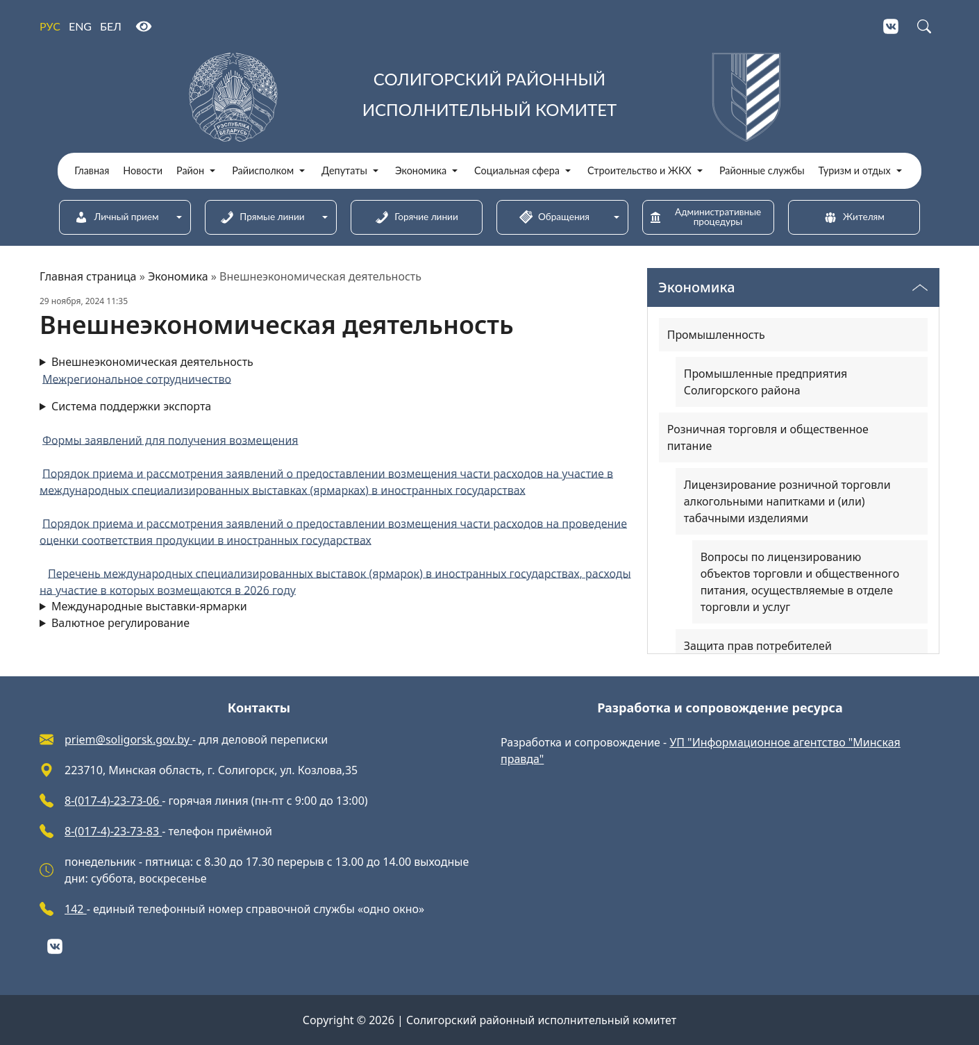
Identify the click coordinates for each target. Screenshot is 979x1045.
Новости (142, 171)
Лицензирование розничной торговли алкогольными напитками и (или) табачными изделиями (787, 501)
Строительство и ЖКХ (639, 171)
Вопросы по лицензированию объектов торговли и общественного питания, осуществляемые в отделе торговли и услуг (800, 582)
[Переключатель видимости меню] (920, 287)
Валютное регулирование (120, 622)
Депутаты (344, 171)
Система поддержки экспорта (335, 498)
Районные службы (762, 171)
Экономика (420, 171)
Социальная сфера (517, 171)
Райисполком (263, 171)
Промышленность (716, 334)
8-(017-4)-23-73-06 (113, 800)
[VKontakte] (891, 26)
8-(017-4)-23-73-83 (113, 831)
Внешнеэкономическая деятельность (152, 361)
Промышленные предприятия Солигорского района (766, 382)
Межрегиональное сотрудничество (136, 378)
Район (190, 171)
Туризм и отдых (855, 171)
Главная (91, 171)
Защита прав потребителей (758, 645)
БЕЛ (111, 26)
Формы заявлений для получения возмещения (170, 439)
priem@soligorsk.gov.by (128, 739)
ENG (80, 26)
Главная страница (88, 276)
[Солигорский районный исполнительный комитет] (489, 97)
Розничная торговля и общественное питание (768, 437)
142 (76, 909)
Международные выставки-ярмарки (149, 606)
